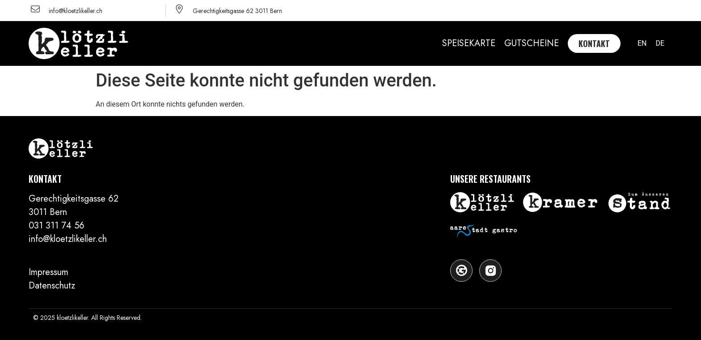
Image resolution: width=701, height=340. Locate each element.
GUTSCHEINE (531, 43)
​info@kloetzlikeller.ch (68, 238)
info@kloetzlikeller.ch (75, 10)
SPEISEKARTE (468, 43)
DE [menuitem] (659, 43)
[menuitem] (642, 43)
